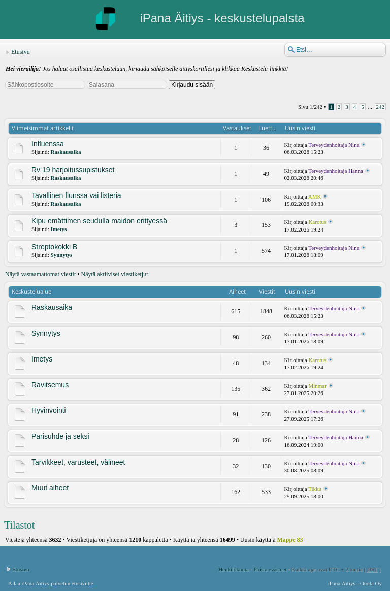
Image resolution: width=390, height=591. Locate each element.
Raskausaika (66, 152)
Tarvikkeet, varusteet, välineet (78, 462)
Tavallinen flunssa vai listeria (76, 195)
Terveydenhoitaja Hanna (335, 171)
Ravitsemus (50, 385)
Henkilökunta (233, 569)
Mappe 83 (290, 539)
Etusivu (20, 51)
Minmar (317, 386)
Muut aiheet (50, 488)
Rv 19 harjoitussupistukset (72, 170)
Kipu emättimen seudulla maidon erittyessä (99, 221)
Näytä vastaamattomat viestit (40, 274)
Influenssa (47, 144)
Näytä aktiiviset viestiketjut (114, 274)
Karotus (317, 222)
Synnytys (62, 255)
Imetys (59, 229)
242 (380, 107)
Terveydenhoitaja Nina (333, 145)
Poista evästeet (269, 569)
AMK (314, 196)
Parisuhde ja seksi (60, 436)
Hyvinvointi (48, 410)
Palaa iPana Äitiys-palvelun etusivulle (50, 583)
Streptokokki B (54, 247)
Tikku (314, 489)
